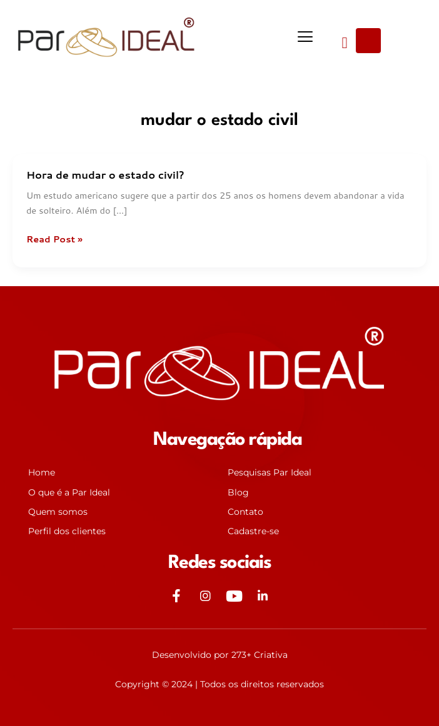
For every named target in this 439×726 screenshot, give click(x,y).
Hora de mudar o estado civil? (105, 174)
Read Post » (54, 239)
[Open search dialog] (368, 40)
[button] (305, 37)
